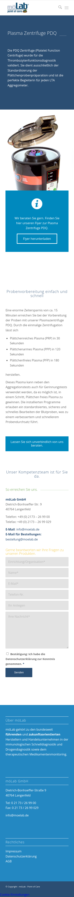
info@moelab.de (27, 529)
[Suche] (58, 7)
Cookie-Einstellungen (14, 894)
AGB (8, 861)
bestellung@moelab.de (21, 539)
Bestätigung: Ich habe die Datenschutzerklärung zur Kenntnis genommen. (30, 659)
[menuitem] (58, 7)
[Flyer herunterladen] (37, 239)
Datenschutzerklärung (21, 856)
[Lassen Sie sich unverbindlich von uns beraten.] (36, 443)
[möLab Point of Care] (30, 7)
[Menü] (67, 7)
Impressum (13, 851)
